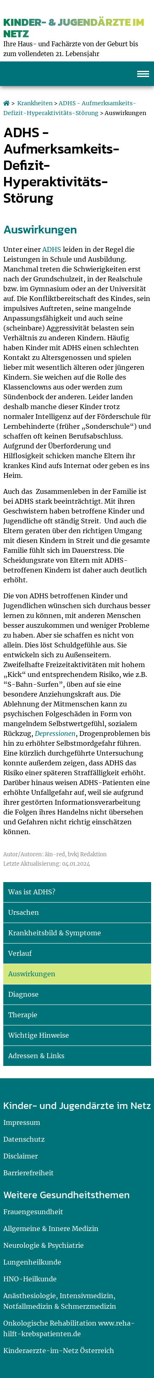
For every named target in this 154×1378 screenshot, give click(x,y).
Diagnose (23, 994)
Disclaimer (20, 1156)
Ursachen (23, 912)
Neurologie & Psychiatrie (43, 1245)
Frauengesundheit (33, 1212)
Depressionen (55, 733)
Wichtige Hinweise (38, 1035)
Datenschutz (24, 1139)
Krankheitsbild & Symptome (54, 933)
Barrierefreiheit (28, 1173)
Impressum (21, 1122)
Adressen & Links (36, 1056)
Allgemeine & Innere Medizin (51, 1228)
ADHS (51, 249)
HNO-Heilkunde (30, 1279)
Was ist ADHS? (31, 892)
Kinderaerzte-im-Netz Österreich (58, 1350)
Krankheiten (35, 103)
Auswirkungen (31, 974)
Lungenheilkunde (32, 1262)
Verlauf (20, 953)
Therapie (22, 1015)
